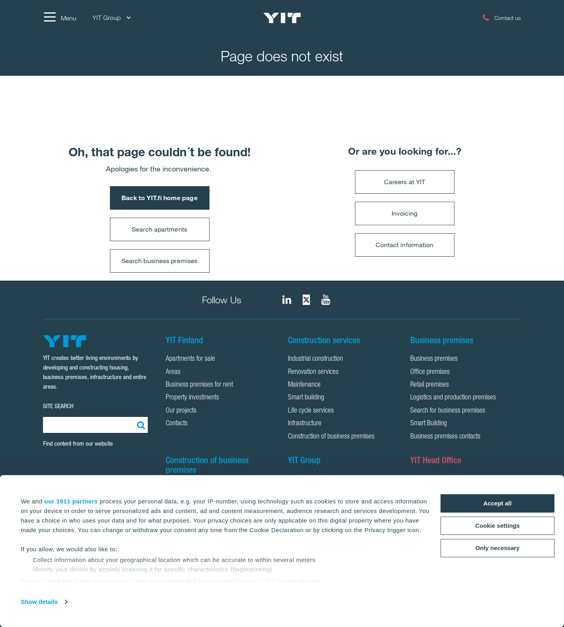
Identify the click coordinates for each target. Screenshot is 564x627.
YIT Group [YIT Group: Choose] (111, 18)
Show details (39, 601)
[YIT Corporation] (325, 299)
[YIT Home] (282, 18)
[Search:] (139, 424)
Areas (173, 372)
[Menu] (59, 18)
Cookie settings (497, 525)
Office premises (430, 372)
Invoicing (405, 213)
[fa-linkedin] (286, 299)
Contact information (405, 245)
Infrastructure (304, 423)
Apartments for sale (190, 359)
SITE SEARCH (58, 406)
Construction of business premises (331, 436)
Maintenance (304, 385)
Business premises (434, 359)
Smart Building (428, 423)
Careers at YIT (404, 182)
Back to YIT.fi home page (159, 198)
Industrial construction (315, 359)
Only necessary (498, 547)
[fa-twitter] (306, 299)
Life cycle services (311, 411)
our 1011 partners (71, 501)
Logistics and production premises (453, 397)
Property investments (192, 397)
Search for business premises (447, 411)
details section (298, 580)
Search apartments (159, 229)
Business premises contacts (445, 436)
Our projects (181, 411)
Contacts (177, 423)
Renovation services (313, 372)
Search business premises (159, 261)
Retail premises (429, 385)
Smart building (306, 397)
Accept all (498, 503)
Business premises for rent (199, 385)
